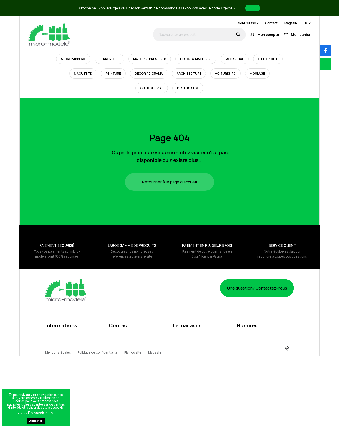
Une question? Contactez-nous (249, 288)
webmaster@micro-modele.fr (131, 348)
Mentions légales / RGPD (63, 326)
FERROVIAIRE (109, 59)
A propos (52, 343)
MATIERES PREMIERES (149, 59)
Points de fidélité (57, 386)
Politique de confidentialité (98, 421)
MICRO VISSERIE (73, 59)
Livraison (51, 369)
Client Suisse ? (248, 23)
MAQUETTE (83, 73)
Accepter (36, 421)
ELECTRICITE (268, 59)
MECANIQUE (234, 59)
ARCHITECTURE (189, 73)
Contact (271, 23)
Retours (51, 360)
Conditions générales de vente (68, 335)
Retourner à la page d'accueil (169, 182)
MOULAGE (257, 73)
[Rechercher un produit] (199, 34)
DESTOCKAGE (188, 88)
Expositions (54, 378)
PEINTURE (113, 73)
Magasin (290, 23)
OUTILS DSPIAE (151, 88)
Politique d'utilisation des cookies (70, 352)
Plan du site (132, 421)
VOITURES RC (225, 73)
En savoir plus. (41, 413)
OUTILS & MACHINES (195, 59)
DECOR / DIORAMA (149, 73)
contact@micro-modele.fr (128, 341)
